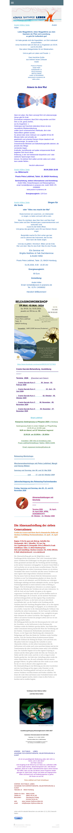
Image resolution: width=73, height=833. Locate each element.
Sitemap (28, 825)
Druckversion (19, 825)
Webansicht (55, 827)
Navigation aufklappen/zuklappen (36, 3)
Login (57, 825)
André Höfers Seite (22, 25)
